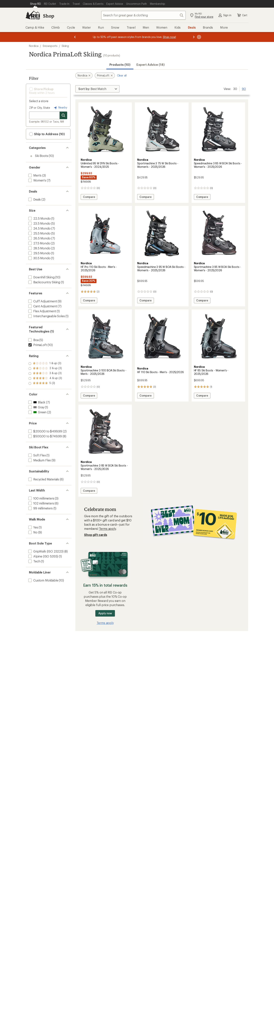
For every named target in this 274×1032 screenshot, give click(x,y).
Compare (90, 197)
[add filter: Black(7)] (36, 402)
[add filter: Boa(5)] (33, 340)
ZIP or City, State (39, 107)
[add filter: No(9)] (32, 532)
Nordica (33, 45)
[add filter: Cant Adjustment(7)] (42, 306)
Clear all (122, 75)
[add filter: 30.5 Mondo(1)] (39, 258)
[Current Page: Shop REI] (35, 4)
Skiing (65, 45)
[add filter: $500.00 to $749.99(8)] (45, 436)
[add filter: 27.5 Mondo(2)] (39, 243)
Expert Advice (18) (150, 64)
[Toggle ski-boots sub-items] (31, 156)
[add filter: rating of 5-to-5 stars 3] (45, 363)
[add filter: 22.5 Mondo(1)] (39, 218)
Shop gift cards (95, 534)
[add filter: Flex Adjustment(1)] (42, 311)
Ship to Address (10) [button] (47, 134)
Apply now (105, 613)
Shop (48, 15)
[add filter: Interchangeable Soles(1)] (46, 316)
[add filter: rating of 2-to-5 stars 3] (45, 378)
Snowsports (50, 45)
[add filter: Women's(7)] (37, 180)
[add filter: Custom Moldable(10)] (43, 580)
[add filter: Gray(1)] (36, 407)
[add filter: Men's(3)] (34, 175)
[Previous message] (75, 37)
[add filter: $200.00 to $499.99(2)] (45, 431)
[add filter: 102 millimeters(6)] (41, 503)
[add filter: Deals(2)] (34, 199)
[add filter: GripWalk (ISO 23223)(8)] (46, 551)
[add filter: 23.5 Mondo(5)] (39, 223)
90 (244, 88)
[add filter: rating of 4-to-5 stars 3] (45, 368)
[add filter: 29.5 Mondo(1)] (39, 253)
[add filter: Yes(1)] (33, 527)
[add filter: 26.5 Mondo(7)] (39, 238)
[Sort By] (97, 88)
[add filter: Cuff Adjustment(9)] (42, 301)
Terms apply (107, 528)
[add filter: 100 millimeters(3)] (41, 498)
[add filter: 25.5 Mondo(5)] (39, 233)
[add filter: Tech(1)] (34, 561)
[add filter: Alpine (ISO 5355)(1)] (43, 556)
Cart (242, 15)
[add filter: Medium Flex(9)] (39, 460)
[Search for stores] (63, 115)
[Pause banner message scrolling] (198, 37)
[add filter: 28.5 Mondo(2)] (39, 248)
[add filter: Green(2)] (37, 412)
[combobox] (143, 15)
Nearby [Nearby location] (60, 107)
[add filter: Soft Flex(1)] (37, 455)
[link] (105, 130)
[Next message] (193, 37)
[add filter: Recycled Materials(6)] (43, 479)
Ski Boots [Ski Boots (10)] (41, 155)
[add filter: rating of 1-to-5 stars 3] (45, 383)
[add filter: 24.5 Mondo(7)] (39, 228)
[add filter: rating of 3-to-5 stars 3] (45, 373)
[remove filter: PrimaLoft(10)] (37, 345)
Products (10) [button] (119, 64)
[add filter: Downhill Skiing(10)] (41, 277)
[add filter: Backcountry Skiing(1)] (44, 282)
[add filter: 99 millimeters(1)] (40, 508)
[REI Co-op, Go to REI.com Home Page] (32, 15)
